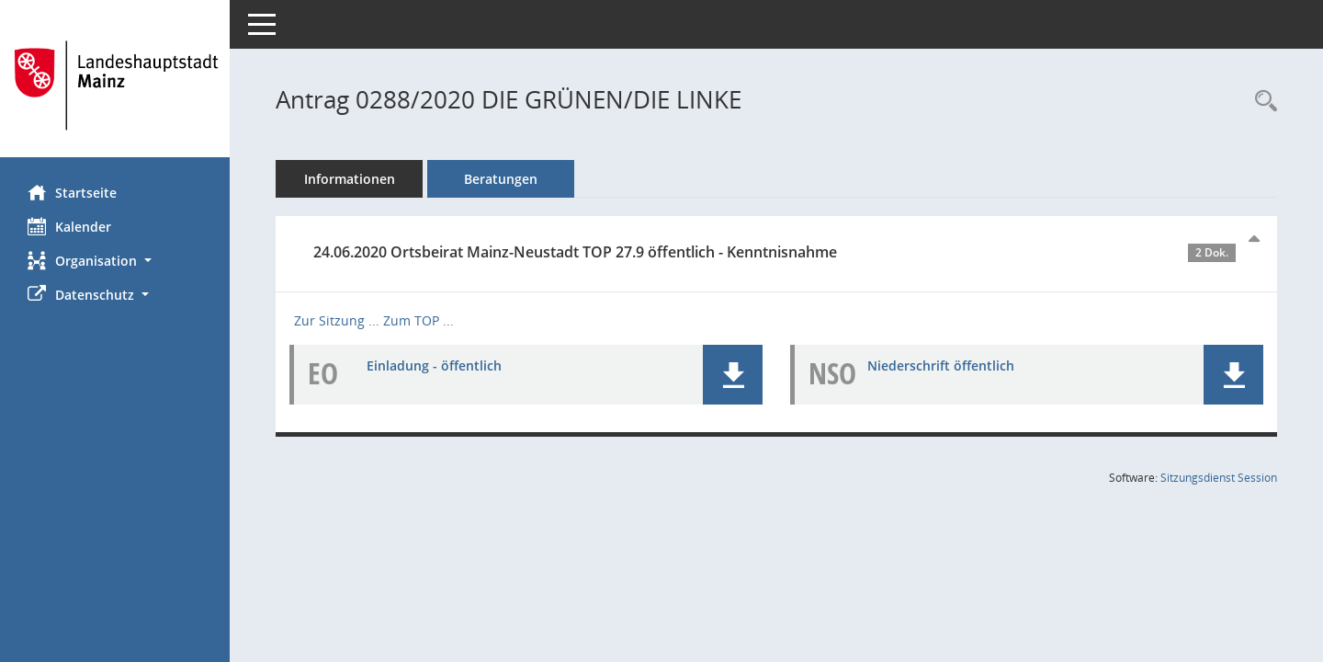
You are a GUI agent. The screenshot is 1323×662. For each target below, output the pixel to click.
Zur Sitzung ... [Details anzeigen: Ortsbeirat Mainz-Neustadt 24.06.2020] (336, 320)
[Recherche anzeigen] (1261, 101)
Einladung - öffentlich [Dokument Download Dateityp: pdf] (434, 365)
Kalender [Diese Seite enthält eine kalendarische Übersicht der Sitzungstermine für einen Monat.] (69, 226)
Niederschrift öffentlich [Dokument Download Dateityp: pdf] (940, 365)
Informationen (349, 179)
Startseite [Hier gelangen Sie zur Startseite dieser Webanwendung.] (72, 192)
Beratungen (500, 179)
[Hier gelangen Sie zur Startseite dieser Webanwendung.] (115, 85)
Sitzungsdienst (1218, 477)
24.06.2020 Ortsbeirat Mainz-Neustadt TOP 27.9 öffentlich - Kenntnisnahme (774, 252)
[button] (115, 261)
